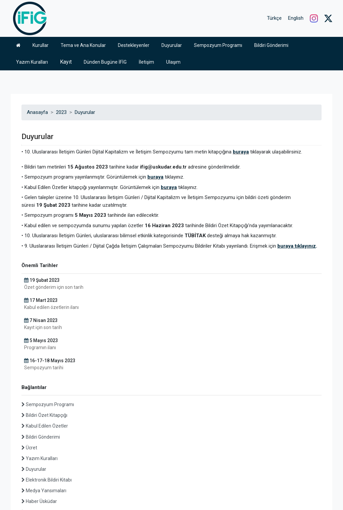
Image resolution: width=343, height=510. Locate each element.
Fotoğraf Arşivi (39, 441)
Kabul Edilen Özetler (44, 355)
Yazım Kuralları (39, 388)
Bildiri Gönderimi (40, 366)
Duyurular (85, 42)
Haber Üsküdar (39, 431)
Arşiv (29, 463)
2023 (61, 42)
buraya (241, 81)
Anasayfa (37, 42)
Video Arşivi (36, 452)
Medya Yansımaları (43, 420)
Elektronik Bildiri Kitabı (46, 409)
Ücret (29, 377)
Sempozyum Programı (47, 334)
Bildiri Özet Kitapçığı (44, 344)
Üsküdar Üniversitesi (30, 492)
